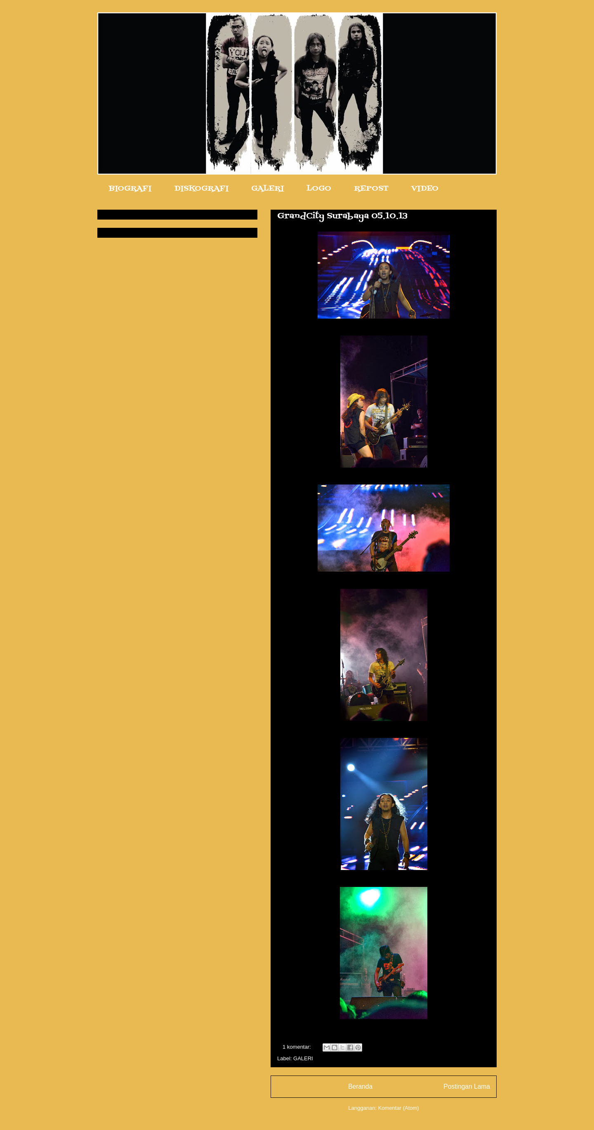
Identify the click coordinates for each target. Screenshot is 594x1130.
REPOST (371, 188)
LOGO (318, 188)
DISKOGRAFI (201, 188)
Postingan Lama (466, 1086)
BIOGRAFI (130, 188)
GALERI (267, 188)
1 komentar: (297, 1047)
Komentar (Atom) (398, 1108)
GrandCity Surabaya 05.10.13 (342, 216)
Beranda (360, 1086)
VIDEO (424, 188)
